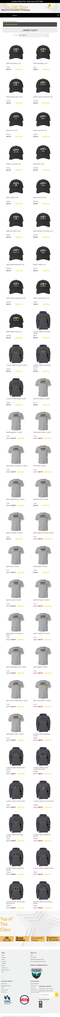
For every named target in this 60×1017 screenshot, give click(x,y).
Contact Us (4, 983)
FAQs (2, 987)
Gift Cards (4, 992)
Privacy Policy (4, 990)
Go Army (4, 963)
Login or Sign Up (35, 983)
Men (8, 21)
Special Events (5, 969)
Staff (31, 955)
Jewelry (4, 961)
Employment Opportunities (37, 959)
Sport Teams (13, 21)
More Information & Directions (38, 961)
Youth (3, 959)
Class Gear (4, 967)
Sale (3, 972)
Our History (33, 957)
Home (4, 21)
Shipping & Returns (6, 985)
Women (4, 957)
